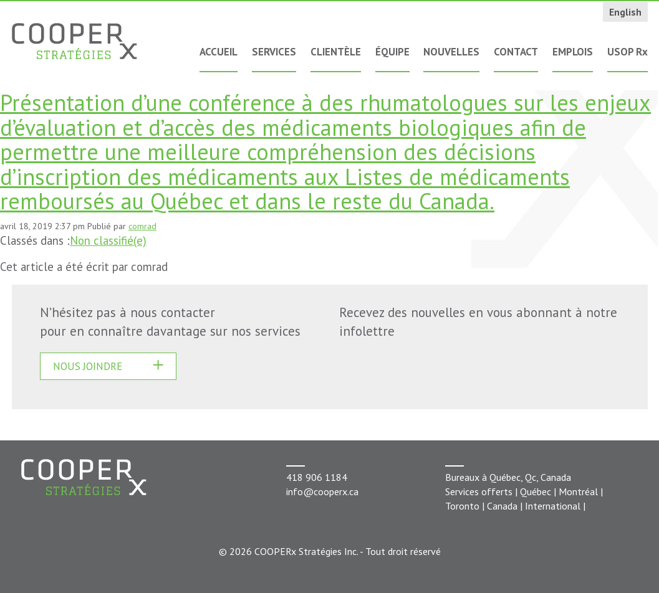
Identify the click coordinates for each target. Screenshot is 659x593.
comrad (142, 226)
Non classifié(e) (108, 240)
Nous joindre (87, 366)
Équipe (392, 52)
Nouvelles (451, 52)
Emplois (572, 52)
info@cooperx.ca (322, 491)
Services (274, 52)
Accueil (219, 52)
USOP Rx (627, 52)
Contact (516, 52)
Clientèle (335, 52)
